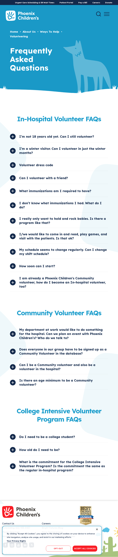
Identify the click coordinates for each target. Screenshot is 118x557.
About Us (29, 31)
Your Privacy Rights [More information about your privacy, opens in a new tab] (16, 541)
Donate (108, 2)
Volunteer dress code (36, 165)
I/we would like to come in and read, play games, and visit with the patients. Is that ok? (63, 236)
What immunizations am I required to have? (55, 191)
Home (14, 31)
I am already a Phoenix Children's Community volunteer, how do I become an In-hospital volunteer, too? (62, 282)
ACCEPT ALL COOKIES (85, 548)
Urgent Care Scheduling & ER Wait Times (34, 2)
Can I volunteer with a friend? (43, 178)
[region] (52, 540)
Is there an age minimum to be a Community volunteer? (56, 382)
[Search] (98, 14)
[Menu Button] (106, 14)
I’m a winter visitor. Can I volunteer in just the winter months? (62, 151)
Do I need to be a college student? (47, 437)
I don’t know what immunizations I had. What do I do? (60, 205)
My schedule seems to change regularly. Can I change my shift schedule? (63, 252)
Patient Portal (66, 2)
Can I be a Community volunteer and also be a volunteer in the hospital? (57, 367)
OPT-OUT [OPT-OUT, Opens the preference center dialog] (58, 548)
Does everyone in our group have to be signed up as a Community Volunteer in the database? (63, 351)
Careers (96, 2)
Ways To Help (49, 31)
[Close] (97, 529)
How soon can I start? (37, 266)
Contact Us (8, 523)
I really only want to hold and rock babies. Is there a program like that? (62, 221)
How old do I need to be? (39, 450)
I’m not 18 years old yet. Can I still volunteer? (56, 137)
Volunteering (19, 36)
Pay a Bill (82, 2)
